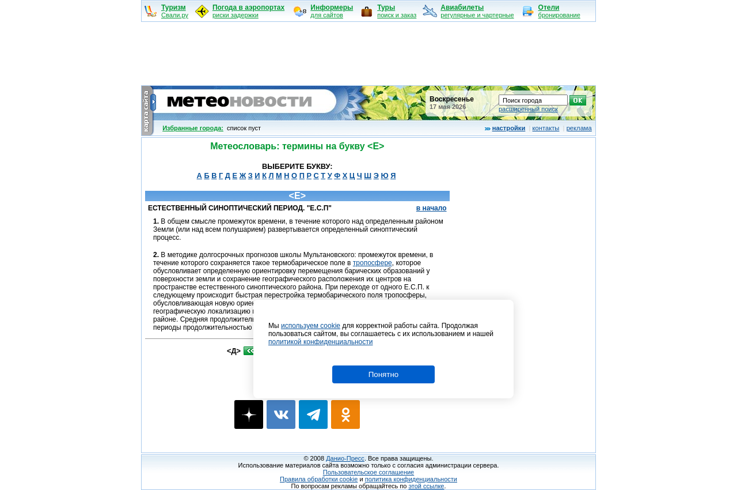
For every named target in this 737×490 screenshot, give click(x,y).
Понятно (383, 374)
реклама (579, 128)
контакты (546, 128)
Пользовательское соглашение (368, 472)
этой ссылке (426, 486)
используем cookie (310, 326)
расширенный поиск (528, 108)
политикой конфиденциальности (320, 342)
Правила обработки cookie (319, 479)
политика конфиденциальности (411, 479)
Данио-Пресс (345, 458)
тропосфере (372, 263)
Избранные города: (192, 128)
